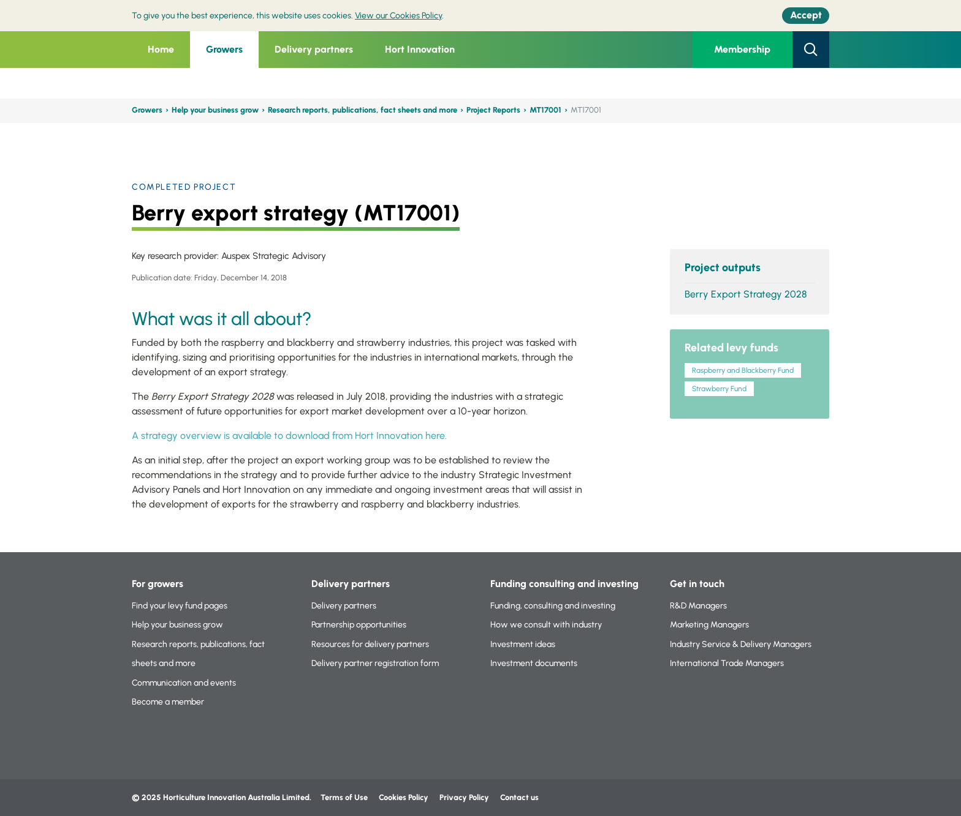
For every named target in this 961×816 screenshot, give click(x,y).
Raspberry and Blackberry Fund (743, 370)
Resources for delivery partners (370, 644)
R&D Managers (698, 606)
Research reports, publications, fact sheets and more (362, 109)
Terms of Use (344, 797)
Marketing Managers (709, 624)
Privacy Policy (465, 797)
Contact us (519, 797)
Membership (742, 49)
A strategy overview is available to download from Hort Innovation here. (289, 435)
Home (161, 49)
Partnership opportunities (358, 624)
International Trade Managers (727, 663)
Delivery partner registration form (375, 663)
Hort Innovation (420, 49)
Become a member (168, 702)
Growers (224, 49)
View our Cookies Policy (398, 15)
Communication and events (184, 683)
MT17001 (545, 109)
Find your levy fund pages (179, 606)
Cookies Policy (403, 797)
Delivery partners (314, 49)
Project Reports (493, 109)
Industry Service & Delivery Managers (740, 644)
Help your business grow (215, 109)
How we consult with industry (546, 624)
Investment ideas (522, 644)
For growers (157, 584)
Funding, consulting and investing (552, 606)
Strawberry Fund (719, 388)
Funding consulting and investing (564, 584)
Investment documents (533, 663)
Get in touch (697, 584)
